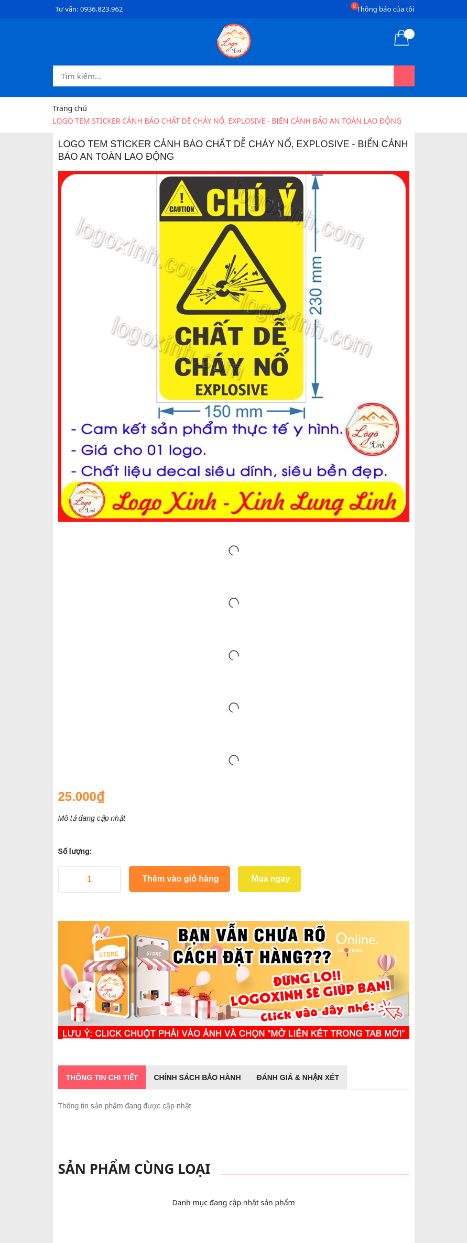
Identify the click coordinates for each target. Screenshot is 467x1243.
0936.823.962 (101, 9)
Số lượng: (75, 851)
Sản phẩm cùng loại (134, 1168)
